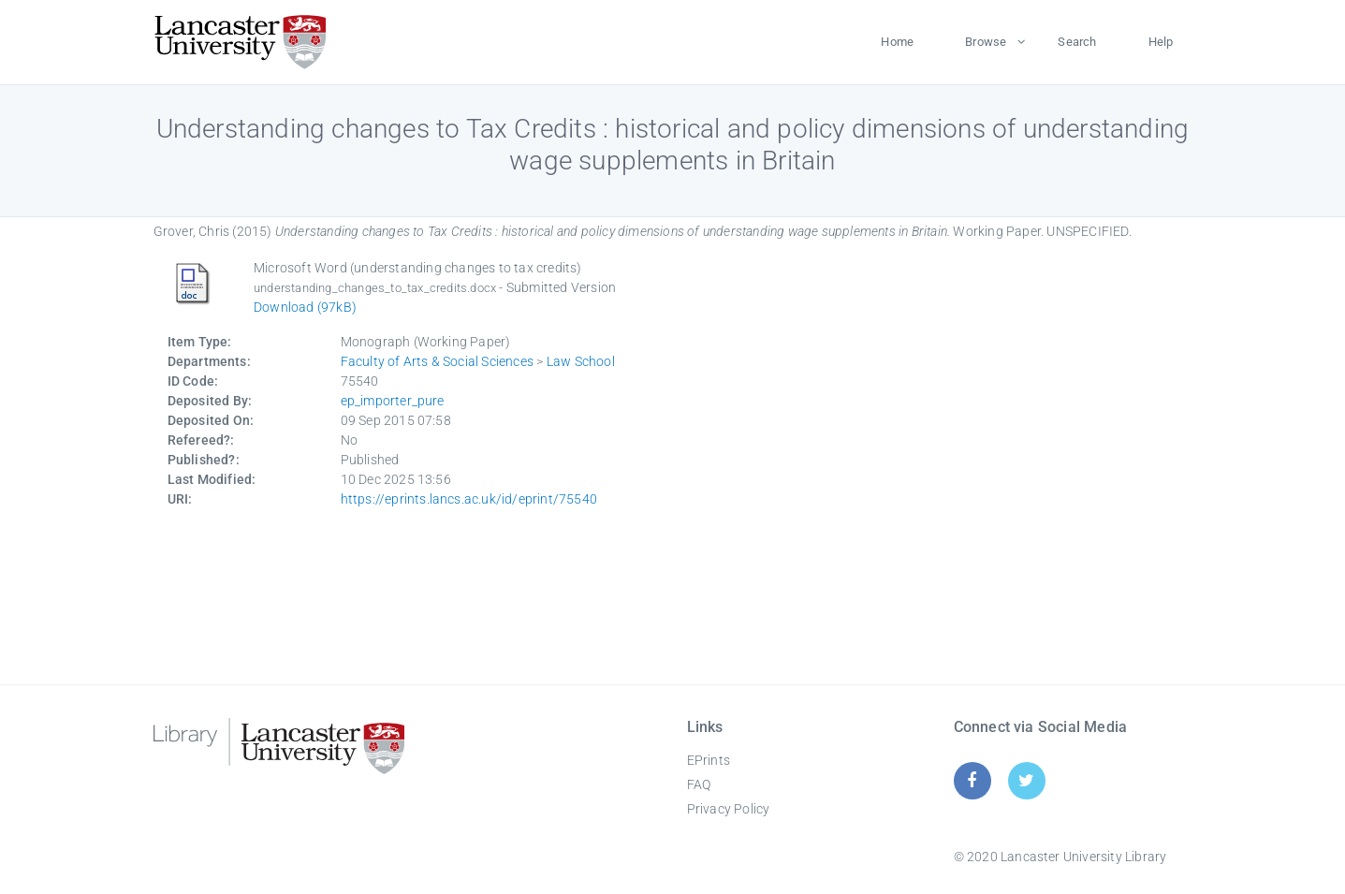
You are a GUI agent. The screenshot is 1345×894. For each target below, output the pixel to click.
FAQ (699, 784)
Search (1077, 42)
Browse (985, 42)
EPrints (708, 760)
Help (1161, 42)
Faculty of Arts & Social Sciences (437, 361)
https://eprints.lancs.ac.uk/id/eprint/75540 (469, 498)
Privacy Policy (728, 808)
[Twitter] (1026, 780)
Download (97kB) (305, 307)
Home (897, 42)
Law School (581, 361)
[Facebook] (972, 780)
